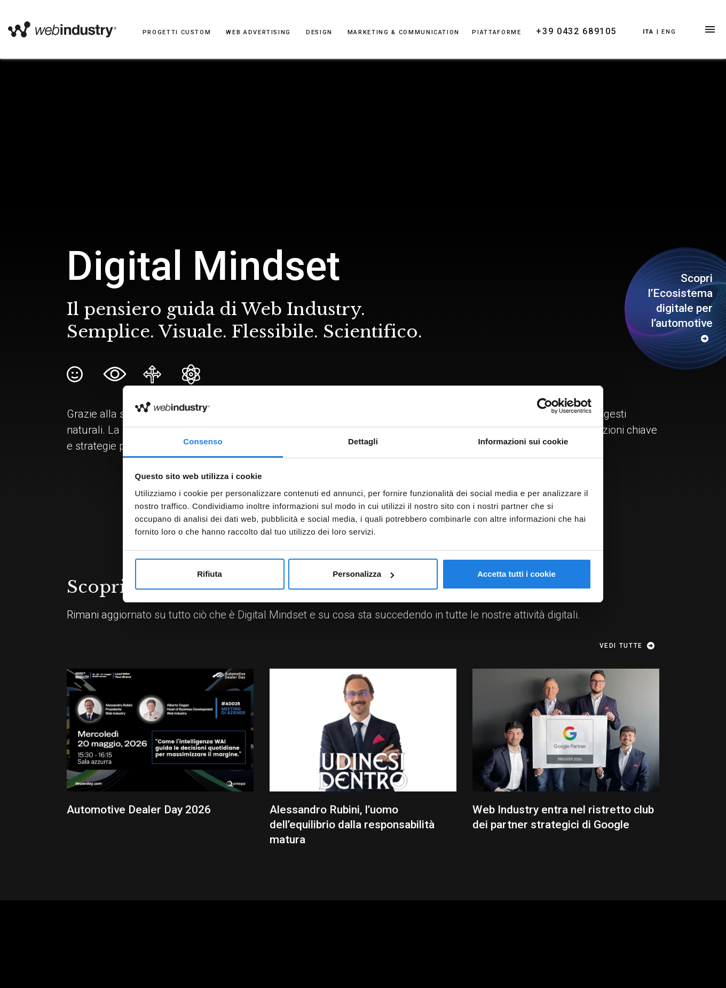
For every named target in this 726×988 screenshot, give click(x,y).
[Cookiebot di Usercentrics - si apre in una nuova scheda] (544, 406)
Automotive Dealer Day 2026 (139, 809)
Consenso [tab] (202, 441)
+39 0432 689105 (576, 31)
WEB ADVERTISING (258, 32)
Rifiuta (209, 573)
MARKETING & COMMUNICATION (404, 32)
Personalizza (363, 573)
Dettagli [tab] (363, 441)
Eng (668, 31)
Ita (648, 31)
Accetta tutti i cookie (516, 573)
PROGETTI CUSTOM (177, 32)
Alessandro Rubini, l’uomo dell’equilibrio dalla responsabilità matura (352, 824)
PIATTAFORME (496, 32)
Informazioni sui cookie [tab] (523, 441)
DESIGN (319, 32)
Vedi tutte (629, 646)
